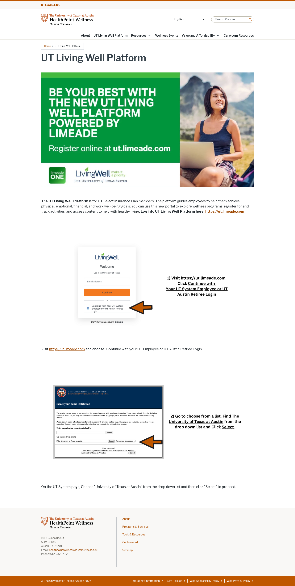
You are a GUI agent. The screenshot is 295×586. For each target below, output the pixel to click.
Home (47, 46)
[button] (149, 35)
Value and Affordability (198, 35)
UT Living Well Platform (110, 35)
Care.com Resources (239, 35)
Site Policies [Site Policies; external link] (174, 581)
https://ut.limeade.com (67, 349)
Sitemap (127, 550)
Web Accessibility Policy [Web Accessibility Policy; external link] (204, 581)
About (85, 35)
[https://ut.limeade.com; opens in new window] (224, 211)
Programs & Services (135, 526)
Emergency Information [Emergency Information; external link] (145, 581)
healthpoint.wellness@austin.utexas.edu (73, 550)
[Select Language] (187, 19)
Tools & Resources (133, 534)
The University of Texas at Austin (64, 581)
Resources (138, 35)
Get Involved (130, 542)
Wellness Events (166, 35)
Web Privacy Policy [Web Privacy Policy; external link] (238, 581)
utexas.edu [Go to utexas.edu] (50, 5)
